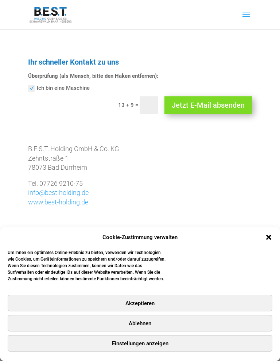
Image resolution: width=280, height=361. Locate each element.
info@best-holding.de (58, 192)
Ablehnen (140, 323)
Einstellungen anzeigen (140, 343)
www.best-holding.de (58, 202)
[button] (268, 237)
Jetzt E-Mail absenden (208, 105)
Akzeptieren (140, 303)
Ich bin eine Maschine (59, 88)
